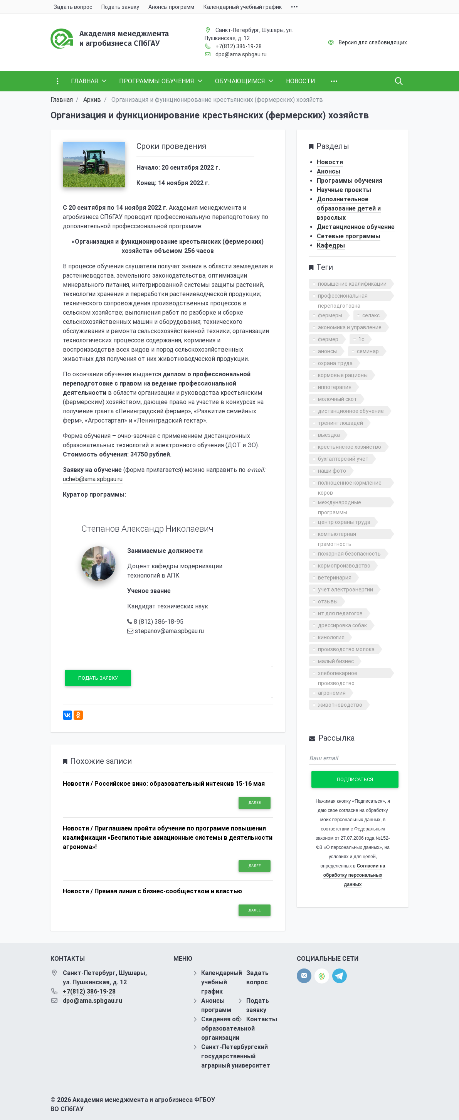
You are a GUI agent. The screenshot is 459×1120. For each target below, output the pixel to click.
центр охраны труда (344, 522)
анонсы (327, 351)
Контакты (261, 1019)
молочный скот (337, 399)
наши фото (332, 471)
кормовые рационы (343, 375)
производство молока (346, 649)
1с (361, 339)
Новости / (78, 783)
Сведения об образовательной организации (228, 1028)
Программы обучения (349, 180)
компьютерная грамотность (337, 535)
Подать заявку (98, 678)
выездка (329, 435)
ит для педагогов (340, 613)
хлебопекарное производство (337, 674)
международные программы (339, 503)
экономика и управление (350, 327)
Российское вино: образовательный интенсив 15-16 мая (179, 783)
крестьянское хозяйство (349, 447)
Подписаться (355, 779)
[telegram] (339, 975)
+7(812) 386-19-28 (238, 46)
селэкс (371, 315)
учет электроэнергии (345, 589)
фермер (328, 339)
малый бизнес (336, 661)
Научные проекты (344, 190)
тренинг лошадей (340, 423)
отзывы (328, 601)
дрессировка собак (342, 625)
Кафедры (331, 245)
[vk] (304, 975)
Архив (92, 99)
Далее (255, 802)
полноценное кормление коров (350, 484)
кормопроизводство (344, 566)
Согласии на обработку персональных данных (354, 875)
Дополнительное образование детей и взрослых (349, 208)
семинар (368, 351)
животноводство (340, 705)
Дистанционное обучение (356, 227)
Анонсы (328, 171)
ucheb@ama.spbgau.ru (93, 479)
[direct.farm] (321, 976)
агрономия (332, 693)
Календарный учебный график (221, 982)
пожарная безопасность (349, 554)
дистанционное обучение (351, 411)
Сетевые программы (348, 236)
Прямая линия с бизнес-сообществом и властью (168, 891)
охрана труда (335, 363)
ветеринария (334, 577)
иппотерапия (334, 387)
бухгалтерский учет (343, 459)
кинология (331, 637)
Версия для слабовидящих (373, 42)
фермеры (330, 315)
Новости (330, 162)
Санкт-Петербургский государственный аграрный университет (235, 1056)
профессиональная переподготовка (343, 297)
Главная (61, 99)
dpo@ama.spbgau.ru (241, 54)
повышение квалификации (352, 284)
